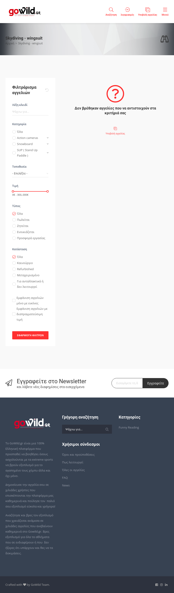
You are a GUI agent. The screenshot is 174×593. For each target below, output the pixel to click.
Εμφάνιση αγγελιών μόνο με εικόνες (30, 300)
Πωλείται (23, 220)
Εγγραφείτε (155, 383)
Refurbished (25, 269)
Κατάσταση (19, 249)
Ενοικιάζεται (25, 232)
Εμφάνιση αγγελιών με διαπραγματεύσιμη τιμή (32, 314)
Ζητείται (23, 226)
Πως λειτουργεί (72, 462)
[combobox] (30, 173)
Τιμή (15, 186)
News (66, 485)
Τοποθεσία (19, 167)
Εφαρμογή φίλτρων (30, 335)
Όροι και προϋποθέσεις (78, 454)
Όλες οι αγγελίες (73, 470)
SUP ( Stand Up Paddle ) (27, 152)
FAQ (65, 478)
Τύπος (16, 206)
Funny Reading (129, 427)
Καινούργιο (25, 263)
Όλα (20, 132)
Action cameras (27, 138)
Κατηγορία (19, 124)
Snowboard (25, 144)
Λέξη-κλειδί (19, 105)
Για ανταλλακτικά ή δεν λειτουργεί (30, 284)
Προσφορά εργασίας (31, 238)
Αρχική (9, 43)
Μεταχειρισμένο (28, 275)
